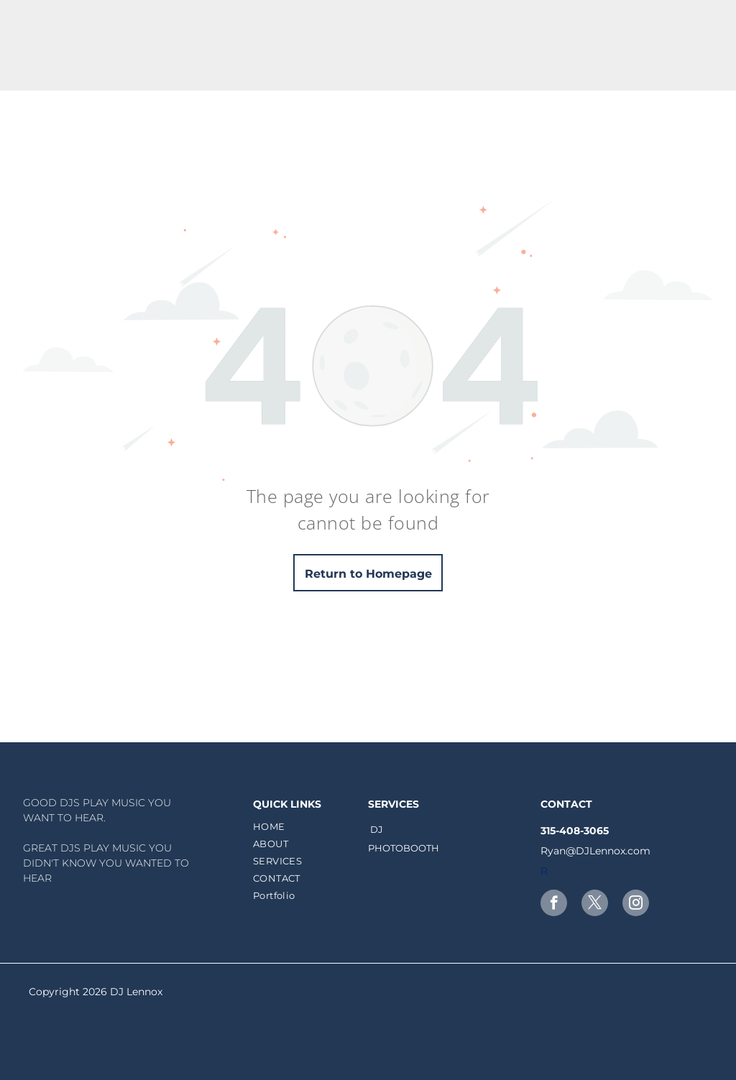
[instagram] (635, 905)
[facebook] (553, 905)
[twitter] (594, 905)
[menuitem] (308, 826)
